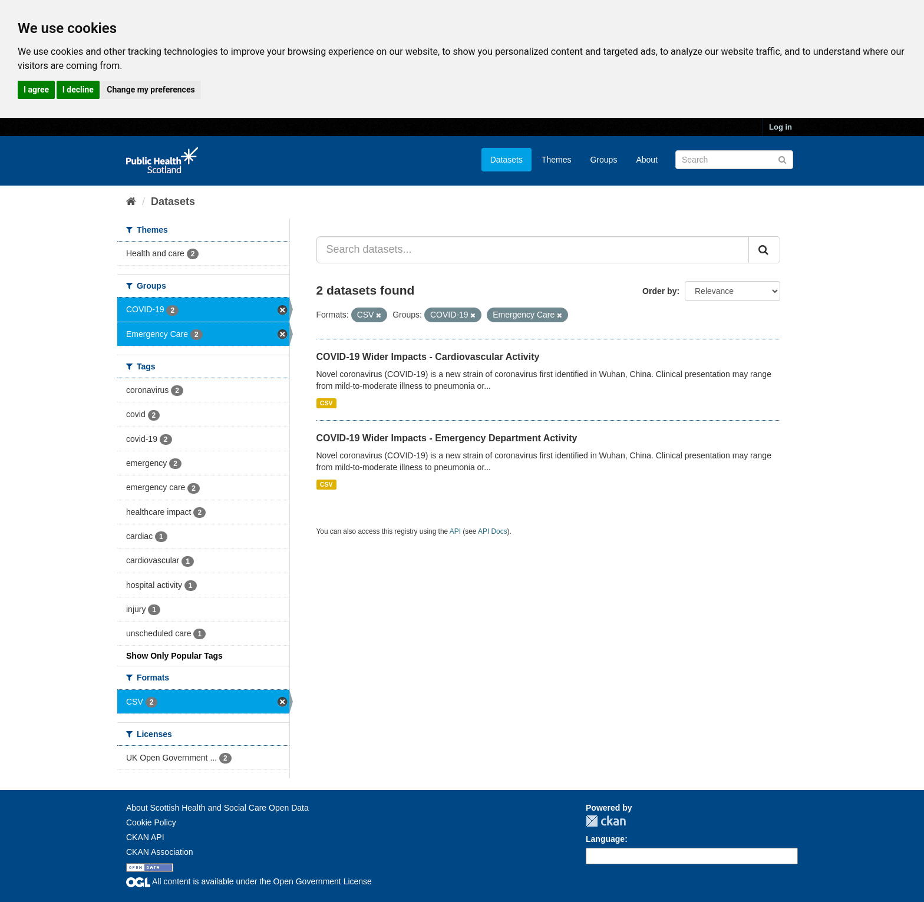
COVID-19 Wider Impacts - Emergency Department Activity (447, 438)
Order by (659, 291)
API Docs (492, 531)
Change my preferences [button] (150, 89)
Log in (780, 127)
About (647, 159)
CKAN (606, 821)
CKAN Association (159, 852)
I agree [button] (36, 89)
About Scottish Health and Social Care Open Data (217, 807)
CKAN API (145, 837)
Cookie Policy (151, 822)
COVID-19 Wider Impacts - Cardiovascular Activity (428, 357)
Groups (603, 159)
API (455, 531)
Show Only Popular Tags (174, 655)
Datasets (506, 159)
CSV (326, 403)
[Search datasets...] (533, 249)
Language (605, 839)
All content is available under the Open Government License (249, 881)
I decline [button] (78, 89)
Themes (557, 159)
